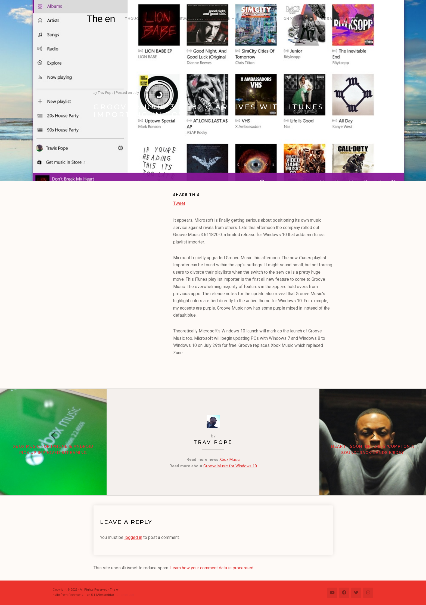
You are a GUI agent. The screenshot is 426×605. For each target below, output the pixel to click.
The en (101, 18)
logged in (133, 537)
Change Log (125, 595)
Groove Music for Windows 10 (230, 466)
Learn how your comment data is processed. (212, 567)
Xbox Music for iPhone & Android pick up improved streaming (53, 449)
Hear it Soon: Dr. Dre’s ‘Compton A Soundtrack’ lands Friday (372, 449)
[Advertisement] (133, 275)
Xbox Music (229, 459)
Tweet (179, 203)
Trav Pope (213, 442)
